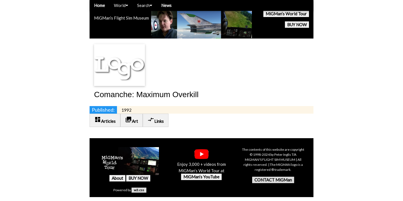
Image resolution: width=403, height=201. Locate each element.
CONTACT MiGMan (273, 179)
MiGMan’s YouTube (201, 176)
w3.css (139, 190)
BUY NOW (297, 24)
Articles (105, 120)
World (121, 5)
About (117, 178)
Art (131, 120)
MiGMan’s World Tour (286, 13)
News (166, 5)
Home (99, 5)
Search (144, 5)
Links (155, 120)
